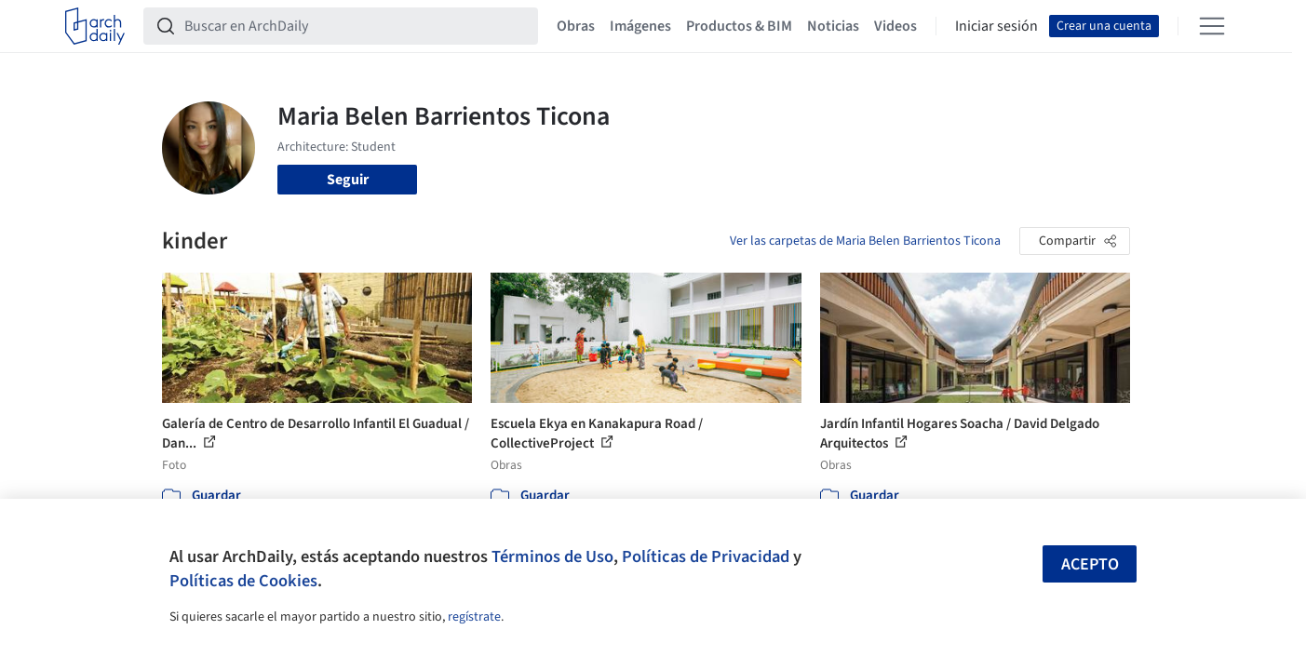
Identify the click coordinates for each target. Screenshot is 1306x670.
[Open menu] (1212, 26)
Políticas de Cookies (243, 581)
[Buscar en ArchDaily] (355, 26)
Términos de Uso (552, 556)
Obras (576, 26)
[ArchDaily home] (95, 26)
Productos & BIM (739, 26)
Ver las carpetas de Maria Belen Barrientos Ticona (865, 241)
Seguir (348, 179)
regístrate (474, 617)
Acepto (1090, 564)
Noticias (833, 26)
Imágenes (640, 26)
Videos (895, 26)
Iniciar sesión (996, 26)
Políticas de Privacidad (705, 556)
